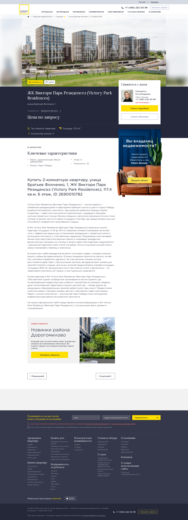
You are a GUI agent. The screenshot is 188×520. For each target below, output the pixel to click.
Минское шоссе (57, 449)
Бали (53, 489)
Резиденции (32, 479)
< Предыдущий (37, 376)
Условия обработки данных (94, 515)
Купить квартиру (37, 462)
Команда (125, 442)
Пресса (124, 447)
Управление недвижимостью (105, 459)
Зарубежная (79, 12)
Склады (77, 447)
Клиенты (125, 444)
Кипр (53, 487)
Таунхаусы (55, 451)
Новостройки (33, 485)
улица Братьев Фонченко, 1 (41, 104)
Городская (47, 12)
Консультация (141, 103)
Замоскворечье (34, 452)
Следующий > (105, 376)
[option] (94, 51)
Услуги (102, 454)
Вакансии (125, 449)
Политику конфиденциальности (97, 424)
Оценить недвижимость (139, 186)
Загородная (62, 12)
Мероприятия (127, 452)
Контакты (154, 2)
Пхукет (54, 476)
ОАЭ (53, 479)
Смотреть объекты (49, 355)
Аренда (101, 447)
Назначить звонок (148, 512)
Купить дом (57, 437)
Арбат (30, 444)
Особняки (78, 450)
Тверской (31, 450)
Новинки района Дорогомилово (50, 332)
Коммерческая (96, 12)
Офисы (77, 444)
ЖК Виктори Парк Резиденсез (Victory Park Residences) (69, 95)
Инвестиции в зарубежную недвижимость (104, 464)
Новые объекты (39, 324)
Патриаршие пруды (35, 474)
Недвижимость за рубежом (60, 466)
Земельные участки (59, 457)
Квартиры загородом (60, 459)
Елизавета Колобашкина (142, 92)
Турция (54, 471)
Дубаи (53, 481)
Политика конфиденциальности (130, 473)
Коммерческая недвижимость (83, 439)
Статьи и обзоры (136, 12)
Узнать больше (139, 163)
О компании (155, 12)
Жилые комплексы (35, 482)
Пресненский (33, 455)
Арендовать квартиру (34, 439)
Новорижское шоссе (60, 446)
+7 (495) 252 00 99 (136, 7)
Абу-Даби (55, 484)
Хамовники (32, 447)
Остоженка (32, 466)
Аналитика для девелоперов (104, 475)
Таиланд (54, 473)
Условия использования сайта (123, 424)
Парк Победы (45, 165)
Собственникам (116, 12)
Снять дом (31, 458)
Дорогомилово (45, 159)
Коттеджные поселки (60, 454)
